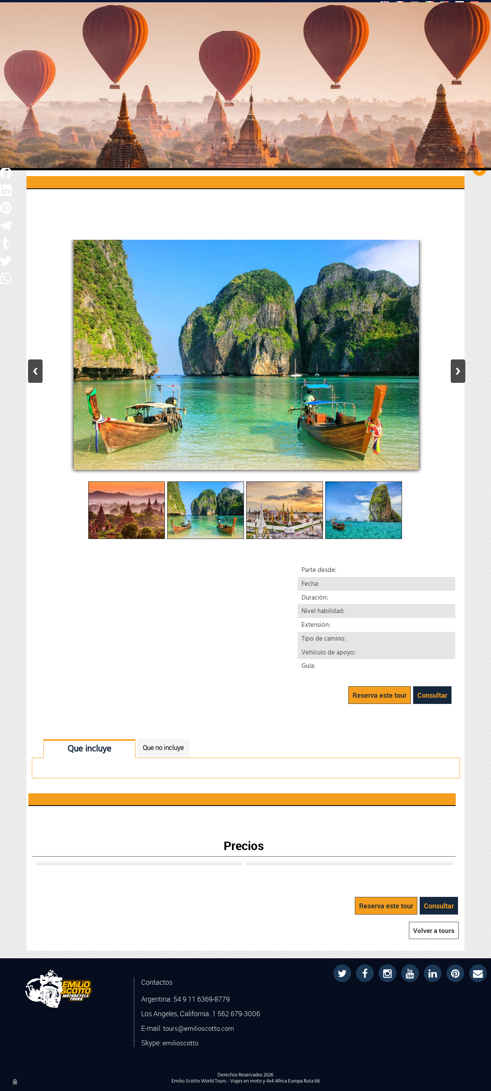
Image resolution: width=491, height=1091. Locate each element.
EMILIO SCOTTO (201, 46)
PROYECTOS (324, 46)
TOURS (154, 46)
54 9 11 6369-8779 (201, 999)
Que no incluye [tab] (163, 747)
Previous (35, 371)
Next (458, 371)
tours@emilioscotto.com (198, 1028)
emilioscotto (180, 1043)
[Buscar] (239, 15)
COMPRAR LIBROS (263, 45)
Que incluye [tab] (89, 749)
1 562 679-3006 (236, 1013)
